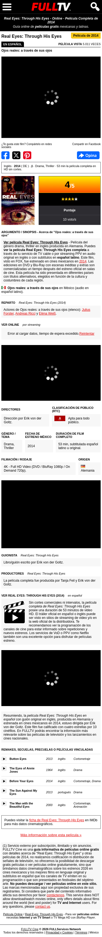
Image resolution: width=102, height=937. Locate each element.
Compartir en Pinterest (27, 155)
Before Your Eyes (21, 781)
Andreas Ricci (25, 313)
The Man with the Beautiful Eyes (21, 805)
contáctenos (55, 895)
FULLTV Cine (29, 929)
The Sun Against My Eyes (23, 792)
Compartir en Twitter (16, 155)
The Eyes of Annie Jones (22, 770)
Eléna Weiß (47, 313)
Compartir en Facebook (5, 155)
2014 (82, 261)
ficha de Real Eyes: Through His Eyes (56, 820)
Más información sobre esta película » (50, 835)
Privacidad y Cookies (59, 932)
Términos (81, 932)
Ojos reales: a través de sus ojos (26, 50)
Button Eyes (18, 758)
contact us (42, 906)
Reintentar (86, 334)
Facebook (88, 155)
